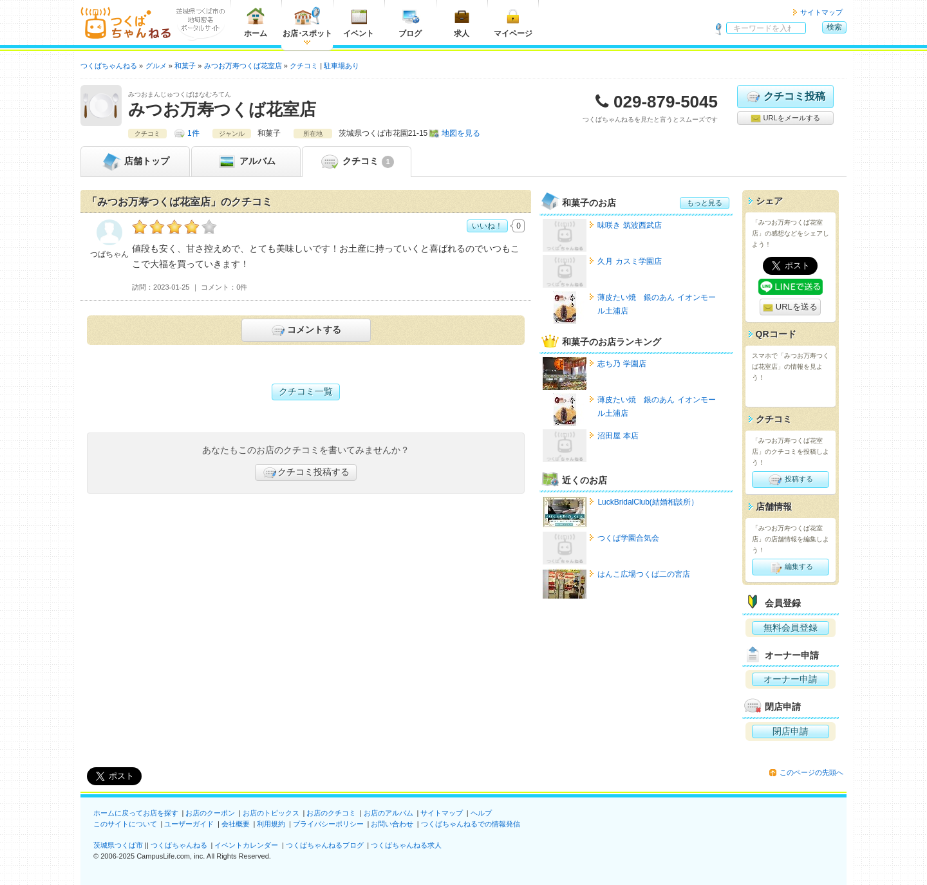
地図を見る (461, 133)
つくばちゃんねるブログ (325, 845)
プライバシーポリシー (328, 824)
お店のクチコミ (331, 813)
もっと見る (704, 203)
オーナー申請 (790, 679)
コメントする (305, 330)
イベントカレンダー (246, 845)
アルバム (246, 161)
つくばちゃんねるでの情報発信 (470, 824)
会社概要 (235, 824)
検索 (834, 27)
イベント (358, 22)
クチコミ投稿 (785, 96)
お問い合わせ (392, 824)
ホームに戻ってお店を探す (135, 813)
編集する (790, 567)
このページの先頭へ (811, 772)
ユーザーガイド (189, 824)
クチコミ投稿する (306, 472)
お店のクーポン (210, 813)
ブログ (410, 22)
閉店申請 (790, 731)
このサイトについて (125, 824)
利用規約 (271, 824)
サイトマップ (821, 12)
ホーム (255, 22)
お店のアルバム (388, 813)
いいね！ (487, 225)
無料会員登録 (790, 627)
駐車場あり (341, 66)
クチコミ (356, 161)
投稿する (790, 479)
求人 (461, 22)
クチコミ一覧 (306, 391)
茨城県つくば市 (118, 845)
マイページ (513, 22)
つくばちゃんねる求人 (406, 845)
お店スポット (307, 22)
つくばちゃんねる (179, 845)
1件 (193, 133)
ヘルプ (481, 813)
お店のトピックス (271, 813)
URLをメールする (785, 118)
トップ (135, 161)
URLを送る (790, 307)
